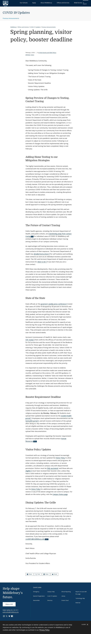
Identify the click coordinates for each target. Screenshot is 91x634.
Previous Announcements (11, 17)
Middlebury (13, 26)
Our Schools (38, 2)
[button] (85, 2)
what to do (41, 261)
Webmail (77, 601)
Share (29, 573)
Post (38, 573)
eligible (28, 470)
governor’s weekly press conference (53, 303)
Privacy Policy (44, 630)
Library (63, 595)
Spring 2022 (30, 54)
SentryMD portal (31, 420)
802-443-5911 (14, 609)
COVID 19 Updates (16, 11)
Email (54, 573)
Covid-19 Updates (52, 595)
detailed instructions (41, 253)
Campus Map (51, 590)
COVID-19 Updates (35, 26)
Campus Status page (60, 493)
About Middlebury (54, 2)
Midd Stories (77, 2)
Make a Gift (9, 603)
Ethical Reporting (66, 590)
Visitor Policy (60, 457)
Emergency (36, 590)
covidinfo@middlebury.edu (35, 538)
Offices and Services (66, 2)
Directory (49, 599)
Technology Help (80, 597)
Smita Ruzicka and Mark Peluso (47, 51)
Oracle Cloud (64, 599)
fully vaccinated (52, 467)
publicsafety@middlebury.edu (11, 611)
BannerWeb (36, 599)
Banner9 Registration (39, 595)
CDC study (29, 339)
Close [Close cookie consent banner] (85, 624)
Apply (45, 2)
